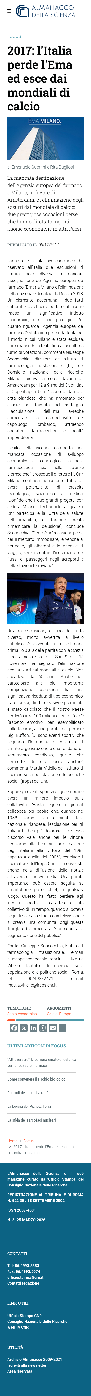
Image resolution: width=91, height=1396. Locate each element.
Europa (65, 1014)
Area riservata (19, 1371)
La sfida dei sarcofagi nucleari (31, 1120)
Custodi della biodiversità (28, 1092)
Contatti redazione (23, 1283)
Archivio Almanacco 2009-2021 (34, 1359)
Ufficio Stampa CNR (24, 1315)
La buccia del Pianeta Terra (29, 1106)
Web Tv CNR (18, 1327)
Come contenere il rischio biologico (36, 1079)
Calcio (52, 1014)
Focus (28, 1141)
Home (12, 1141)
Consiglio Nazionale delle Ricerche (37, 1321)
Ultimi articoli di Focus (36, 1046)
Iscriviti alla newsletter (27, 1365)
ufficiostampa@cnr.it (25, 1277)
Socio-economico (22, 1014)
